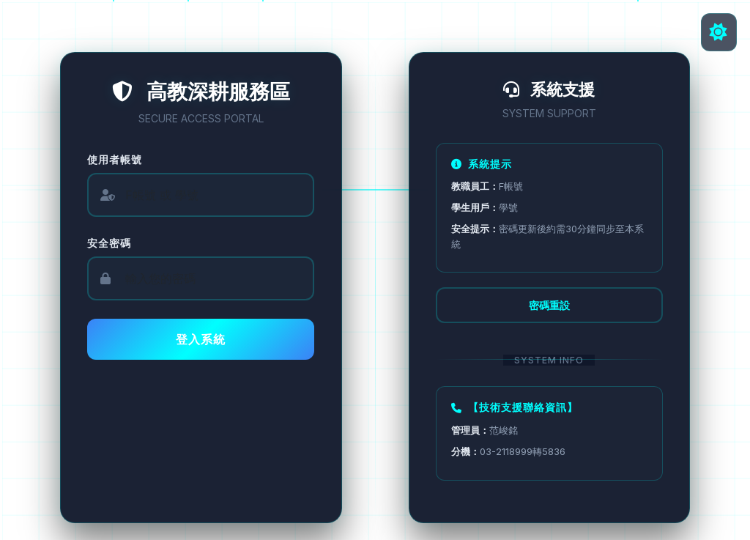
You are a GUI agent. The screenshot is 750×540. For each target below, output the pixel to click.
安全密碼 (112, 243)
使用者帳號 (117, 159)
